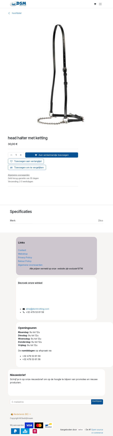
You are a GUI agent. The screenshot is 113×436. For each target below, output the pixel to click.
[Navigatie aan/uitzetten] (100, 4)
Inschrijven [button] (97, 401)
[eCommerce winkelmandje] (95, 4)
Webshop (23, 253)
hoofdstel (14, 13)
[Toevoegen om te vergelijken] (27, 167)
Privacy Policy (25, 257)
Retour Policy (25, 261)
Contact (22, 250)
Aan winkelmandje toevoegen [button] (52, 155)
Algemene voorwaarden (30, 265)
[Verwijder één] (10, 155)
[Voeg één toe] (21, 155)
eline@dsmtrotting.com (37, 309)
